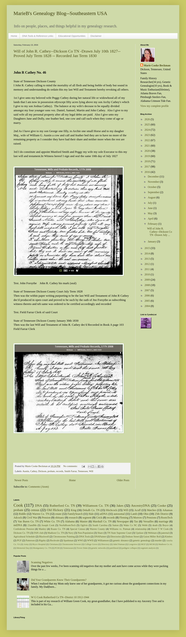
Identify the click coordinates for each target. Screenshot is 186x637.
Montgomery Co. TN (42, 548)
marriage (163, 521)
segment (87, 517)
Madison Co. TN (56, 532)
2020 (148, 150)
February (153, 223)
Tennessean (68, 548)
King (73, 510)
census (35, 510)
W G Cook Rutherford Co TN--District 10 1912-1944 (60, 597)
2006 (148, 295)
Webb (145, 525)
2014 (148, 253)
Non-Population (85, 532)
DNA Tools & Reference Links (37, 36)
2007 (148, 290)
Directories (115, 536)
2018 (148, 161)
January (152, 241)
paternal (165, 532)
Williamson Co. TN (96, 505)
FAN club (38, 532)
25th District (161, 513)
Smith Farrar (70, 471)
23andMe (32, 525)
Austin (25, 471)
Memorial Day (23, 548)
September (154, 192)
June (150, 208)
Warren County (97, 529)
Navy (71, 532)
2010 (148, 274)
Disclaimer (95, 36)
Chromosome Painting (64, 536)
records (59, 471)
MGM (152, 544)
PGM (57, 548)
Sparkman (68, 540)
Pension (46, 517)
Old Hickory (55, 510)
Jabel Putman (119, 544)
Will (91, 471)
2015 (148, 248)
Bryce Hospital (38, 544)
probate (51, 471)
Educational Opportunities (71, 36)
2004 (148, 306)
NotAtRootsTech (67, 525)
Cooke (161, 505)
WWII (90, 540)
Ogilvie (84, 525)
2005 (148, 300)
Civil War (32, 517)
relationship (141, 529)
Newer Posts (21, 480)
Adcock (18, 517)
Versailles (148, 521)
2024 (148, 129)
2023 (148, 135)
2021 (148, 145)
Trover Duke (82, 548)
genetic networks (98, 548)
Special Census (77, 529)
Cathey (33, 471)
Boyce (165, 525)
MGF (143, 544)
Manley (42, 529)
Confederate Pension (24, 529)
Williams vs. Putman (120, 529)
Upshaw (140, 532)
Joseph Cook (47, 525)
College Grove (91, 544)
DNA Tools (84, 536)
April (151, 218)
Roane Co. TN (58, 529)
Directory (105, 544)
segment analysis (148, 548)
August (152, 197)
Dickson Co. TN (22, 532)
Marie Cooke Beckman (157, 65)
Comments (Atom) (38, 486)
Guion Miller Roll (152, 536)
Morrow (137, 517)
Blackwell (44, 536)
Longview (133, 544)
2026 (148, 119)
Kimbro (168, 536)
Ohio (146, 513)
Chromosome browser (71, 544)
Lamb (134, 513)
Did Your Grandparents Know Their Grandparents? (58, 579)
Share (100, 532)
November (154, 181)
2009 (148, 279)
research (73, 517)
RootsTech (166, 517)
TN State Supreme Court (119, 532)
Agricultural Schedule (24, 536)
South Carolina (100, 525)
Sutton (115, 525)
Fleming (123, 517)
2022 (148, 140)
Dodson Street (132, 536)
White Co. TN (52, 521)
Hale (91, 513)
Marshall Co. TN (102, 521)
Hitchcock (111, 510)
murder (158, 540)
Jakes (119, 505)
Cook (18, 505)
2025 (148, 124)
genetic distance (121, 540)
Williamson (103, 540)
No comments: (70, 466)
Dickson (42, 471)
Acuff (137, 510)
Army (26, 544)
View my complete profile (154, 106)
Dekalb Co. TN (91, 510)
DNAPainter (100, 536)
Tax (136, 521)
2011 (147, 269)
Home (14, 36)
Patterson (30, 540)
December (154, 176)
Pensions (151, 517)
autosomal (119, 513)
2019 (148, 156)
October (152, 187)
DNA (38, 505)
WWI (80, 540)
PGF (19, 540)
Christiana (53, 544)
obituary (59, 517)
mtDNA (18, 525)
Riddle (22, 513)
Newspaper (123, 521)
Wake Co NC (130, 525)
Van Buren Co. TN (28, 521)
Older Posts (123, 480)
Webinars (152, 532)
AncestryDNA (140, 505)
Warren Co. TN (40, 513)
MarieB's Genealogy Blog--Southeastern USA (60, 13)
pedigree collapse (129, 548)
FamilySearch (75, 513)
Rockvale (54, 540)
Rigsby (42, 540)
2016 (148, 172)
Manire (84, 521)
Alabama (70, 521)
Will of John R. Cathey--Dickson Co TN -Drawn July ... (159, 231)
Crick (99, 517)
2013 (148, 258)
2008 (148, 285)
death (155, 525)
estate (58, 513)
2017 (148, 166)
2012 (148, 264)
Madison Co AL (165, 544)
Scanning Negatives (42, 562)
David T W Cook (160, 529)
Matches (151, 510)
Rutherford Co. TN (62, 505)
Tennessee (83, 471)
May (150, 213)
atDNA (104, 513)
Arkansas (167, 510)
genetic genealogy (142, 540)
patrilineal (114, 548)
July (150, 202)
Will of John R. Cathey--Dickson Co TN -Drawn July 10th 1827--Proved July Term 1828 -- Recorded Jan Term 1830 (67, 53)
